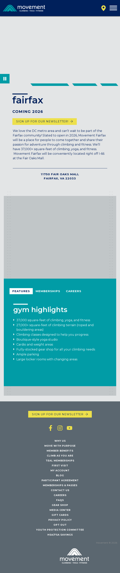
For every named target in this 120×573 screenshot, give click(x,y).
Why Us (60, 440)
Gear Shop (60, 505)
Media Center (60, 510)
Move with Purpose (60, 445)
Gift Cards (60, 515)
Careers (73, 293)
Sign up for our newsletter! (42, 121)
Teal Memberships (60, 460)
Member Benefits (60, 450)
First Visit (60, 465)
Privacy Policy (60, 519)
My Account (60, 470)
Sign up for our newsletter (57, 414)
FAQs (60, 500)
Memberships (48, 293)
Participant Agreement (60, 480)
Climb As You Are (60, 455)
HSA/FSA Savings (60, 534)
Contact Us (60, 490)
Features (21, 293)
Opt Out (60, 524)
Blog (60, 475)
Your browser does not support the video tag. (60, 49)
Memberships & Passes (60, 485)
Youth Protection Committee (60, 529)
